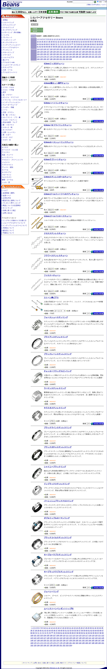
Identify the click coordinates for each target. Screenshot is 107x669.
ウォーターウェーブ (10, 105)
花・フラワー (7, 95)
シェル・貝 (6, 182)
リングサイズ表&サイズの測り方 (14, 220)
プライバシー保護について (77, 663)
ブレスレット (7, 37)
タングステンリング (10, 30)
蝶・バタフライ (8, 125)
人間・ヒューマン (9, 132)
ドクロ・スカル (8, 87)
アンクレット (7, 50)
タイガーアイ (6, 172)
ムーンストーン (7, 157)
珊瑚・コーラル (7, 180)
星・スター (7, 135)
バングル (6, 35)
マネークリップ (8, 52)
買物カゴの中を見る (93, 4)
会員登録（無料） (9, 193)
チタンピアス (7, 67)
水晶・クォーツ (7, 155)
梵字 (4, 92)
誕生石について (8, 230)
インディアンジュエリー (11, 45)
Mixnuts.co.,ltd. (55, 668)
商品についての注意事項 (11, 205)
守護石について (8, 233)
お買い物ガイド (61, 663)
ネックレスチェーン (10, 42)
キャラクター (7, 130)
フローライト (6, 175)
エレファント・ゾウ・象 (11, 117)
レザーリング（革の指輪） (12, 32)
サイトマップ (7, 208)
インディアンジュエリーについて (15, 225)
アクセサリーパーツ (10, 72)
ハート (5, 110)
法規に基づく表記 (48, 663)
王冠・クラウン (8, 112)
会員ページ (7, 195)
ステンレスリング (9, 25)
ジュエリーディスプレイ (11, 65)
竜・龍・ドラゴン (9, 115)
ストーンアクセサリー (11, 47)
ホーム (3, 8)
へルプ (103, 4)
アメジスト (6, 152)
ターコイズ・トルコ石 (10, 150)
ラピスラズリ (6, 177)
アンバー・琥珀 (7, 167)
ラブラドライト (7, 165)
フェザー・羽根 (8, 107)
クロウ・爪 (7, 140)
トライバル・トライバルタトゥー (15, 100)
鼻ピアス (6, 60)
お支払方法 (7, 198)
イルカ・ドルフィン (10, 120)
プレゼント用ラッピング (11, 203)
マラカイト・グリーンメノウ (12, 160)
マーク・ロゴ (7, 137)
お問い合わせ (7, 213)
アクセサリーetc (9, 62)
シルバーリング (8, 22)
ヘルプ (5, 190)
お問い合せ (37, 663)
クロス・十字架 (8, 90)
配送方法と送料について (11, 200)
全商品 (5, 20)
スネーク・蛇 (7, 127)
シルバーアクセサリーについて (14, 223)
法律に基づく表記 (9, 210)
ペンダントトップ (9, 40)
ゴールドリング (8, 27)
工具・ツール (7, 70)
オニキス (5, 147)
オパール (5, 170)
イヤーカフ (7, 55)
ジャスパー (6, 162)
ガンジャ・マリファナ (11, 97)
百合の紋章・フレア (10, 122)
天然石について (8, 228)
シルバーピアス (8, 57)
